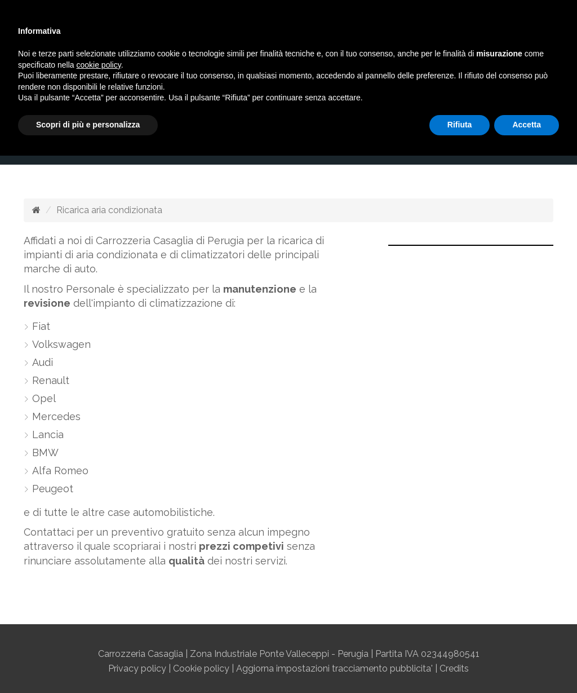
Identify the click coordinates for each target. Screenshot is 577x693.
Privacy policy (137, 668)
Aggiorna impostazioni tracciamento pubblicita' (334, 668)
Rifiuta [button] (459, 124)
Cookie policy (201, 668)
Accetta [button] (526, 124)
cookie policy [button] (99, 64)
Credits (454, 668)
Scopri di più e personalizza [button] (88, 124)
